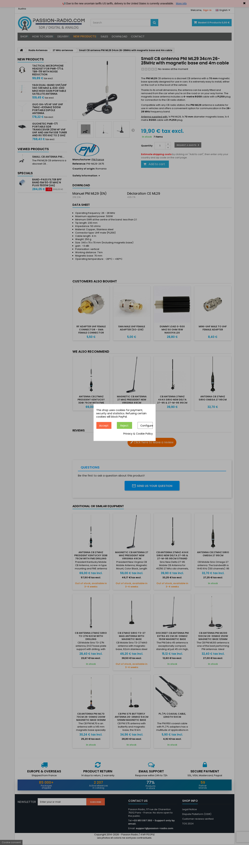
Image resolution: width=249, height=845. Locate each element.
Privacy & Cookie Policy (138, 433)
